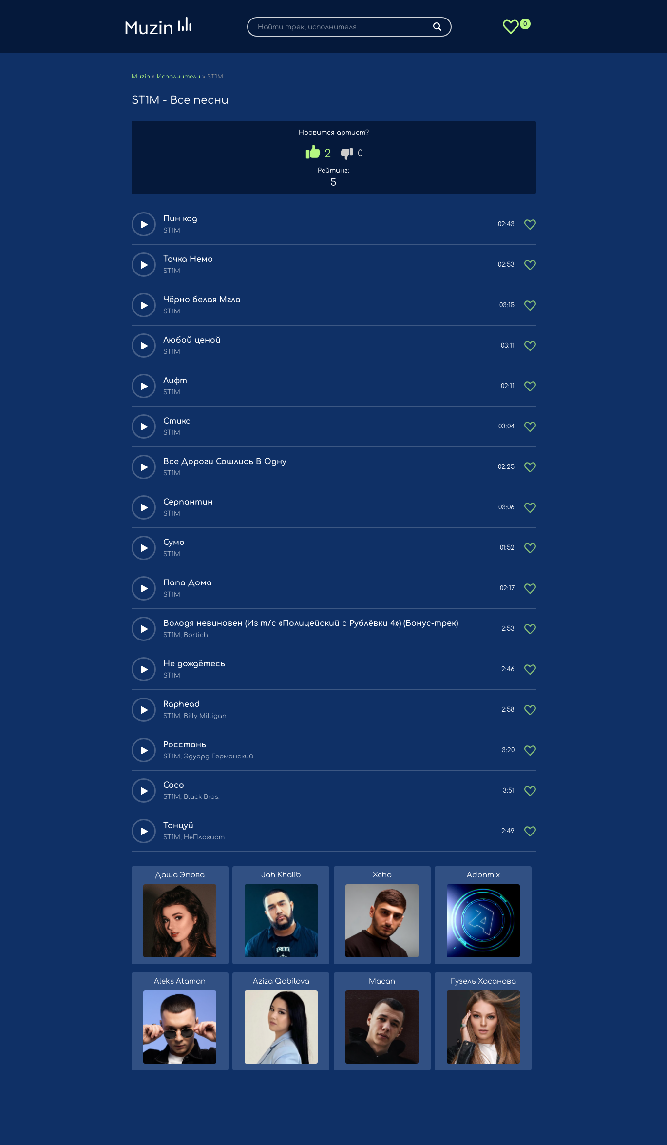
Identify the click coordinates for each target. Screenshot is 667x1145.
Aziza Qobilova (281, 981)
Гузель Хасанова (483, 981)
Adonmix (483, 875)
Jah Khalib (281, 875)
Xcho (382, 875)
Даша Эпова (180, 875)
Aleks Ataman (180, 981)
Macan (382, 981)
